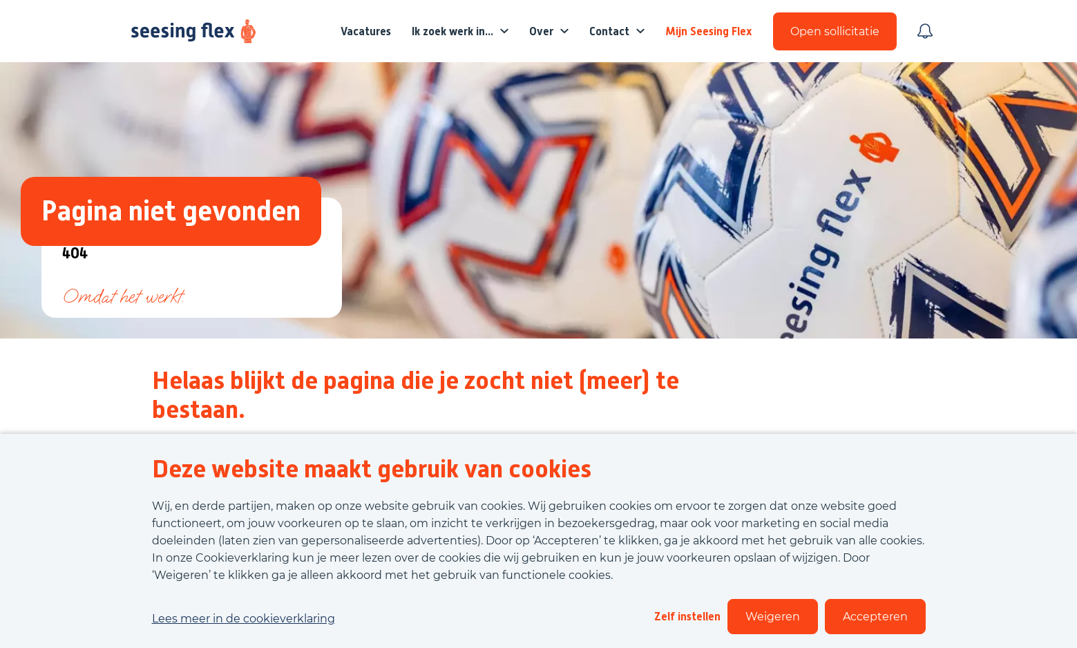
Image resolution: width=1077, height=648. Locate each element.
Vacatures (366, 31)
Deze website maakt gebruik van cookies (371, 469)
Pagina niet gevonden (171, 211)
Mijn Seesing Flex (708, 31)
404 (75, 254)
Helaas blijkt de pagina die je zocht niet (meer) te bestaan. (415, 395)
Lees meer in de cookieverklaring (243, 618)
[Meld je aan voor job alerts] (925, 31)
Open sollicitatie (834, 31)
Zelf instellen (687, 616)
